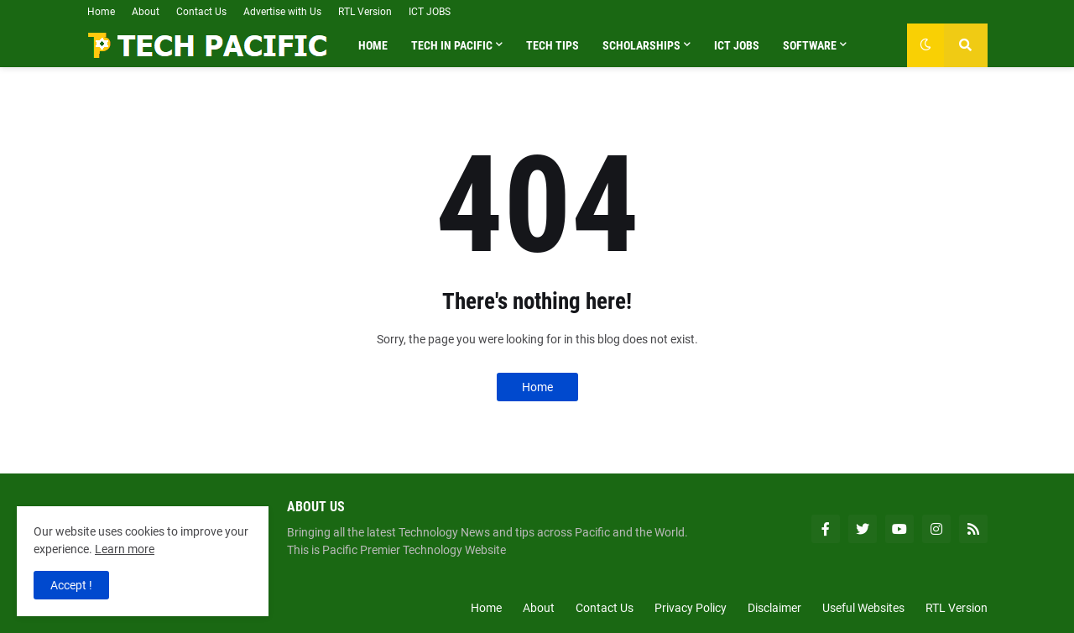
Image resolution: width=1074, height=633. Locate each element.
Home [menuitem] (373, 45)
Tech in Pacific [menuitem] (452, 45)
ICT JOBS (430, 12)
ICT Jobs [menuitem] (736, 45)
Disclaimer (774, 608)
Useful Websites (863, 608)
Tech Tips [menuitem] (552, 45)
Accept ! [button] (71, 585)
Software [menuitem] (810, 45)
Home (101, 12)
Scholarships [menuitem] (641, 45)
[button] (925, 45)
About (145, 12)
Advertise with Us (282, 12)
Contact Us (201, 12)
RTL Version (365, 12)
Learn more (124, 549)
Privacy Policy (690, 608)
